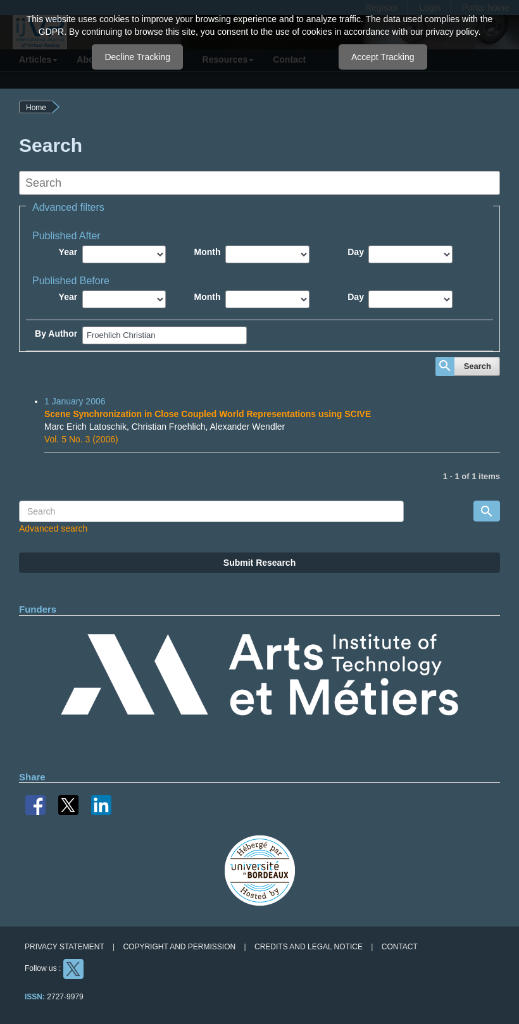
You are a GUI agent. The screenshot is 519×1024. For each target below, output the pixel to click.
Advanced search (53, 528)
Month (207, 252)
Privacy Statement (64, 946)
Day (355, 252)
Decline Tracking (137, 57)
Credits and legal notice (308, 946)
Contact (400, 946)
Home (36, 107)
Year (68, 252)
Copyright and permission (179, 946)
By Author (56, 333)
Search (477, 366)
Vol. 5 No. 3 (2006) (81, 439)
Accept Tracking (383, 57)
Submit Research (259, 563)
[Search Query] (211, 511)
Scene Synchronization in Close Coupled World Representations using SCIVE (207, 414)
